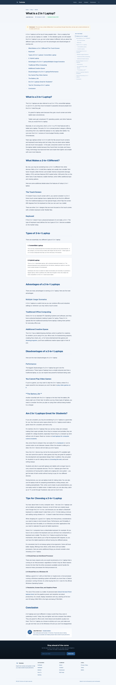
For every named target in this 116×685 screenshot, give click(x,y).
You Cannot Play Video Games (38, 75)
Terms (82, 667)
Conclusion (32, 88)
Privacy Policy (84, 665)
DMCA (82, 670)
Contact (86, 2)
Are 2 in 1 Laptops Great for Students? (40, 82)
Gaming (39, 675)
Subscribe (71, 653)
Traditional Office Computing (37, 65)
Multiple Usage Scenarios (56, 62)
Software (40, 665)
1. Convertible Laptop (49, 55)
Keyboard (31, 51)
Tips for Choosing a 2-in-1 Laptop (39, 85)
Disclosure (93, 2)
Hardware (40, 667)
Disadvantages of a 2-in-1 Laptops (39, 72)
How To (39, 672)
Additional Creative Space (36, 68)
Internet (39, 670)
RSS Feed (61, 672)
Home (75, 2)
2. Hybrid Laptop (33, 58)
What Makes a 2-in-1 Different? (38, 48)
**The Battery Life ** (34, 394)
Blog (32, 9)
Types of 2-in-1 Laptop (35, 55)
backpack (60, 443)
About (80, 2)
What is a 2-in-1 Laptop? (82, 36)
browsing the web (56, 459)
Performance (54, 72)
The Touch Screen (54, 48)
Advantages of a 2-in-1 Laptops (38, 62)
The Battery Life (33, 78)
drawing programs (31, 340)
